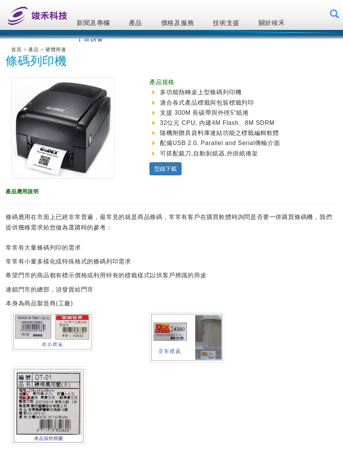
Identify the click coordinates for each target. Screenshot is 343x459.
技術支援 (226, 23)
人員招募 (90, 41)
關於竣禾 (272, 23)
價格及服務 (177, 23)
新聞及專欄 (93, 23)
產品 (135, 23)
